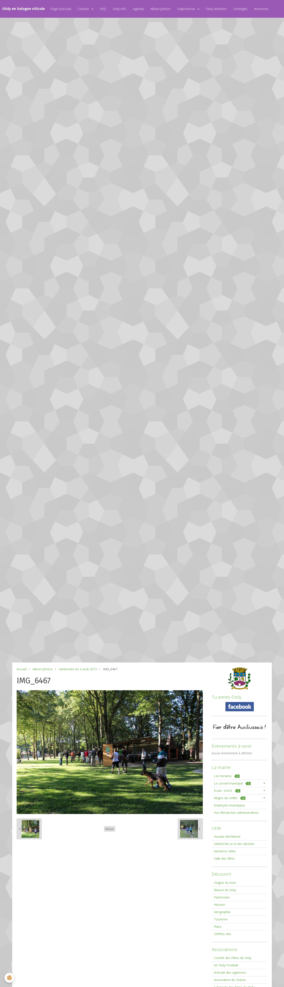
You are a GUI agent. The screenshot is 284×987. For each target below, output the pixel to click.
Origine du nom (225, 883)
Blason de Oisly (225, 890)
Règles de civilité (229, 798)
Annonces (261, 9)
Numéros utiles (225, 851)
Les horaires (227, 776)
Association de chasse (230, 980)
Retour (109, 829)
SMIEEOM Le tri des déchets (234, 844)
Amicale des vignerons (230, 972)
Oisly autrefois (216, 9)
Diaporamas (186, 9)
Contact (84, 9)
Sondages (240, 9)
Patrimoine (222, 897)
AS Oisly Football (226, 965)
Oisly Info (119, 9)
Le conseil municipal (232, 783)
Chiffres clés (222, 934)
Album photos (160, 9)
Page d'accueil (61, 9)
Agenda (138, 9)
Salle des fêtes (224, 858)
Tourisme (221, 919)
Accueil (22, 669)
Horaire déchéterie (227, 836)
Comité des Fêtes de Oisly (232, 958)
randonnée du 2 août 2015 (78, 669)
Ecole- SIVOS (227, 790)
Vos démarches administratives (236, 812)
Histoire (219, 904)
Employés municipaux (229, 805)
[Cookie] (9, 978)
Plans (218, 926)
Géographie (222, 912)
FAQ (103, 9)
